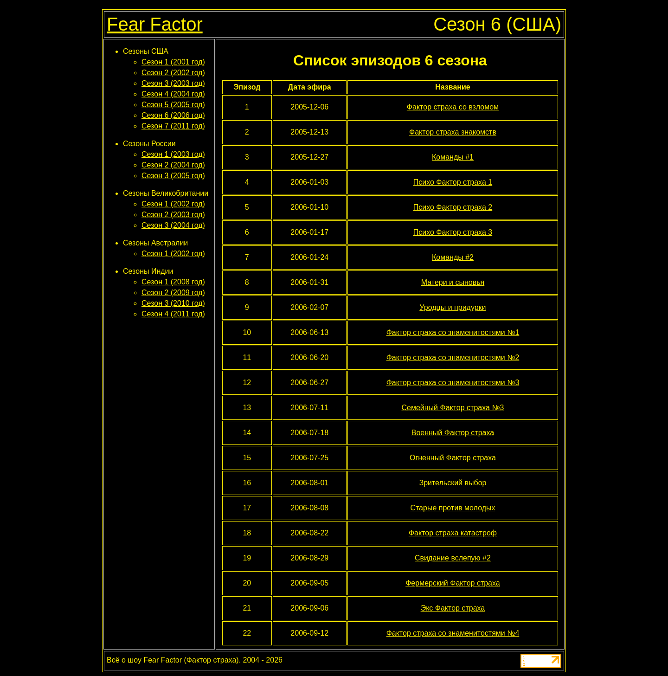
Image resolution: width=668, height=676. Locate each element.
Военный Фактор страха (453, 433)
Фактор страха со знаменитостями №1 (453, 332)
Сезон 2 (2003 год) (173, 215)
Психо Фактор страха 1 (452, 182)
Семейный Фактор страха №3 (452, 408)
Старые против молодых (452, 508)
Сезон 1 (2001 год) (173, 62)
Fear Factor (155, 24)
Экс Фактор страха (453, 608)
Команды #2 (453, 257)
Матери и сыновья (453, 282)
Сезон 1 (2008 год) (173, 282)
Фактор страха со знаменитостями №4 (453, 633)
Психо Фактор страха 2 (452, 207)
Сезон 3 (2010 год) (173, 303)
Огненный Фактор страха (453, 458)
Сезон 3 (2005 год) (173, 176)
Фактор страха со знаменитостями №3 (453, 382)
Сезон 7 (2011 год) (173, 126)
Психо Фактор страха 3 (452, 232)
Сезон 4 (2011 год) (173, 314)
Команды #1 (453, 157)
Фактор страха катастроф (453, 533)
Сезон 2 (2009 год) (173, 292)
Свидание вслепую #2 (453, 558)
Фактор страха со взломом (453, 107)
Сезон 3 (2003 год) (173, 83)
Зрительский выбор (452, 483)
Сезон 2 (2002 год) (173, 73)
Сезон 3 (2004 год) (173, 225)
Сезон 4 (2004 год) (173, 94)
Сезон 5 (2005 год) (173, 105)
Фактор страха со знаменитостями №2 (453, 357)
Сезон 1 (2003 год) (173, 154)
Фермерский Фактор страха (452, 583)
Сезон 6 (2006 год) (173, 115)
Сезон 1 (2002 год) (173, 204)
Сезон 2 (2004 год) (173, 165)
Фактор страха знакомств (452, 132)
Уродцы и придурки (452, 307)
